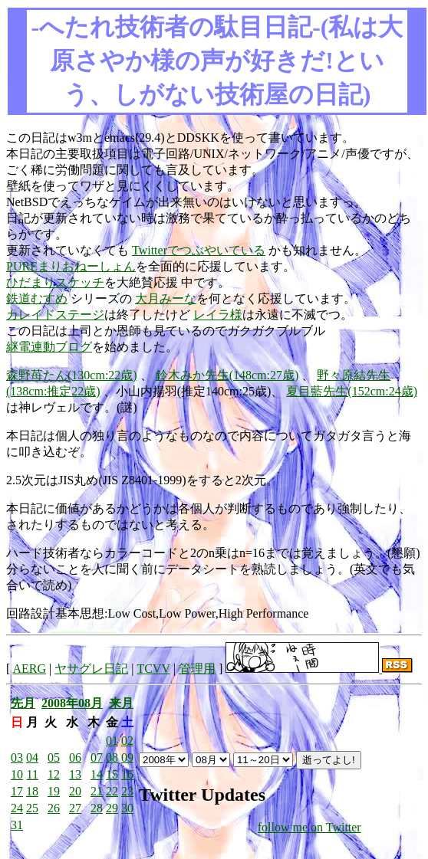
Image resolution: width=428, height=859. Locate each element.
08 (112, 757)
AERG (29, 668)
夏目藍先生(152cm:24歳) (351, 391)
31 (17, 824)
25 (32, 808)
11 (32, 774)
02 (127, 740)
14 (97, 774)
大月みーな (165, 298)
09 (127, 757)
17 (17, 791)
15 (112, 774)
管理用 (197, 668)
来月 (121, 703)
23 (127, 791)
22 (112, 791)
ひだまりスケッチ (55, 282)
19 (54, 791)
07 (97, 757)
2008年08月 (72, 703)
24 (17, 808)
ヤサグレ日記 (91, 668)
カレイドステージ (55, 314)
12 (54, 774)
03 (17, 757)
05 (54, 757)
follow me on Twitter (309, 827)
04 (32, 757)
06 (75, 757)
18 (32, 791)
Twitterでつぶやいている (198, 250)
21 (97, 791)
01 (112, 740)
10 (17, 774)
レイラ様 (217, 314)
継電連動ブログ (49, 346)
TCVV (153, 668)
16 (127, 774)
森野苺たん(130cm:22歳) (71, 375)
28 (97, 808)
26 (54, 808)
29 (112, 808)
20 (75, 791)
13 (75, 774)
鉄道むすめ (36, 298)
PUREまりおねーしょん (71, 266)
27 (75, 808)
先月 (23, 703)
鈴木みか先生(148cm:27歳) (227, 375)
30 (127, 808)
